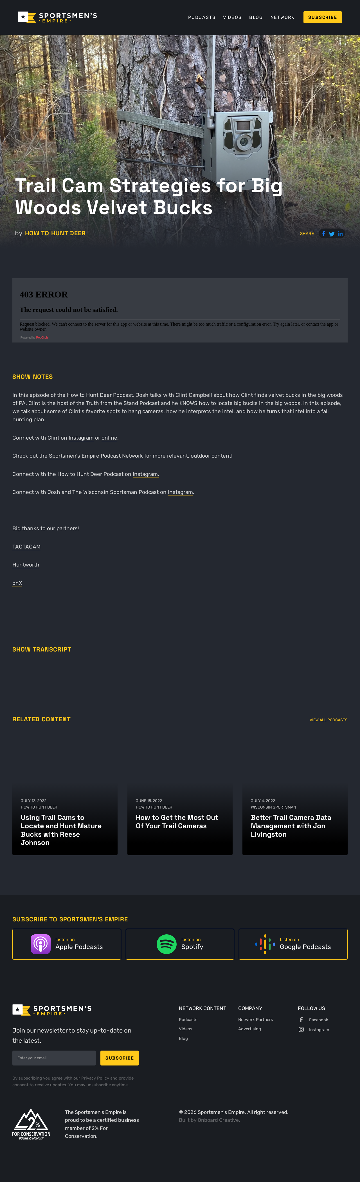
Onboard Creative (218, 1120)
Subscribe (322, 17)
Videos (232, 17)
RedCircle (42, 337)
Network (283, 17)
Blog (256, 17)
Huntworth (25, 564)
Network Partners (255, 1019)
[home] (57, 17)
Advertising (249, 1028)
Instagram (81, 438)
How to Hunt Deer (55, 233)
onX (17, 583)
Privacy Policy (95, 1078)
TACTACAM (26, 546)
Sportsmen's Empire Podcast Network (96, 456)
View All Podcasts (329, 720)
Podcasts (201, 17)
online (109, 438)
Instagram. (146, 474)
